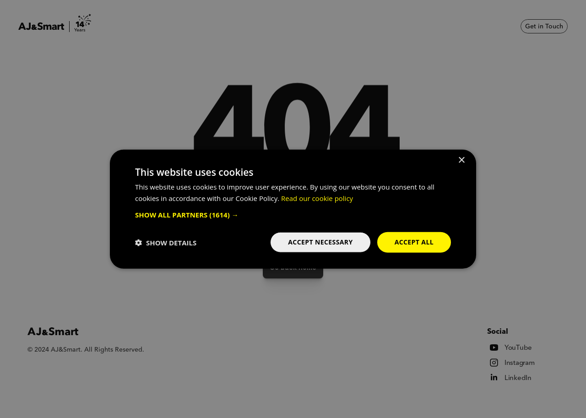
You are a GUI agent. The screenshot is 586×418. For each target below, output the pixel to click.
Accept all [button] (414, 242)
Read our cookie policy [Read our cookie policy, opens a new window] (317, 197)
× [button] (461, 160)
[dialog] (293, 209)
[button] (293, 215)
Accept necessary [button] (320, 242)
